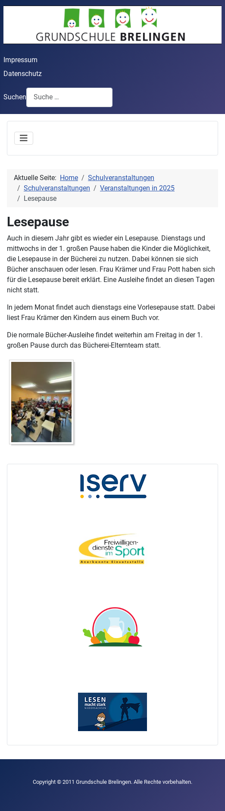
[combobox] (69, 97)
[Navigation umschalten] (23, 138)
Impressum (20, 60)
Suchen (14, 97)
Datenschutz (22, 74)
